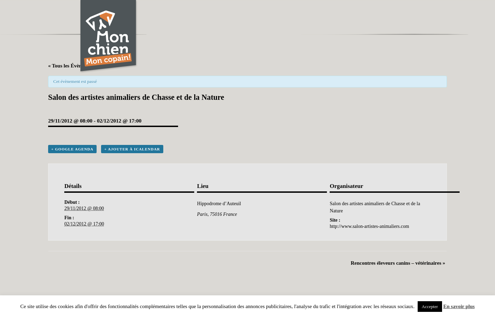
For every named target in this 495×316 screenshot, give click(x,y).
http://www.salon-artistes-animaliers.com (369, 226)
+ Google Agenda (72, 149)
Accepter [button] (430, 306)
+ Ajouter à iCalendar (132, 149)
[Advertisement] (291, 15)
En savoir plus (459, 306)
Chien (108, 36)
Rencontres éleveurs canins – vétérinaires (398, 263)
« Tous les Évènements (72, 66)
